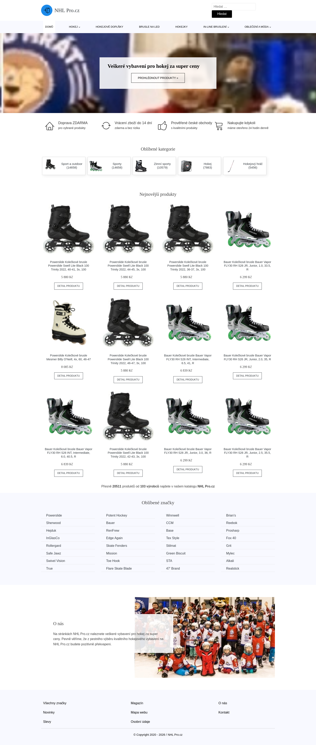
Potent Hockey (116, 515)
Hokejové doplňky (109, 26)
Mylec (230, 553)
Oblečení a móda (257, 26)
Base (169, 530)
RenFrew (112, 530)
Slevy (47, 721)
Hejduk (51, 530)
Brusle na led (149, 26)
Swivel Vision (55, 561)
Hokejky (181, 26)
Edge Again (114, 538)
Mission (111, 553)
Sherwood (53, 523)
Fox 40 (231, 538)
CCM (169, 523)
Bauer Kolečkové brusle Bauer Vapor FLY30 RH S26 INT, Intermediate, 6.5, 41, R (188, 359)
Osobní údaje (140, 721)
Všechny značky (55, 703)
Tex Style (172, 538)
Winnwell (172, 515)
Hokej (73, 26)
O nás (222, 703)
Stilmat (171, 545)
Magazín (137, 703)
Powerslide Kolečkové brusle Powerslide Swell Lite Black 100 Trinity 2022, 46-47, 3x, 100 (128, 359)
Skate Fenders (116, 545)
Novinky (49, 712)
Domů (49, 26)
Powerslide (54, 515)
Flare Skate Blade (119, 568)
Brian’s (231, 515)
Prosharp (232, 530)
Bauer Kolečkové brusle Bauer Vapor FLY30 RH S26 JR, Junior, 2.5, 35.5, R (247, 452)
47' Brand (173, 568)
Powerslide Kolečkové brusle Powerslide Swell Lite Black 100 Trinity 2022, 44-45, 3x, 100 (128, 265)
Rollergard (53, 545)
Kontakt (223, 712)
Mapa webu (139, 712)
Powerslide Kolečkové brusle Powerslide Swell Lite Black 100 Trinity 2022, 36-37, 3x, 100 (187, 265)
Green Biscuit (175, 553)
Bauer (110, 523)
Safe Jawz (53, 553)
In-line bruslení (215, 26)
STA (169, 561)
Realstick (232, 568)
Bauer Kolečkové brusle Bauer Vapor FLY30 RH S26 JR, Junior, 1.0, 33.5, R (247, 265)
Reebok (231, 523)
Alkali (230, 561)
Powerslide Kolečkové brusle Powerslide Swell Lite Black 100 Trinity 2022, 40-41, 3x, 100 (68, 265)
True (49, 568)
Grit (228, 545)
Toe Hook (113, 561)
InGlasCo (53, 538)
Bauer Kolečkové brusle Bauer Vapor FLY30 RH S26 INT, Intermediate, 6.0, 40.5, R (68, 452)
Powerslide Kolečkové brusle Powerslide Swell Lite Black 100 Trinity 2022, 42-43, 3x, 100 (128, 452)
